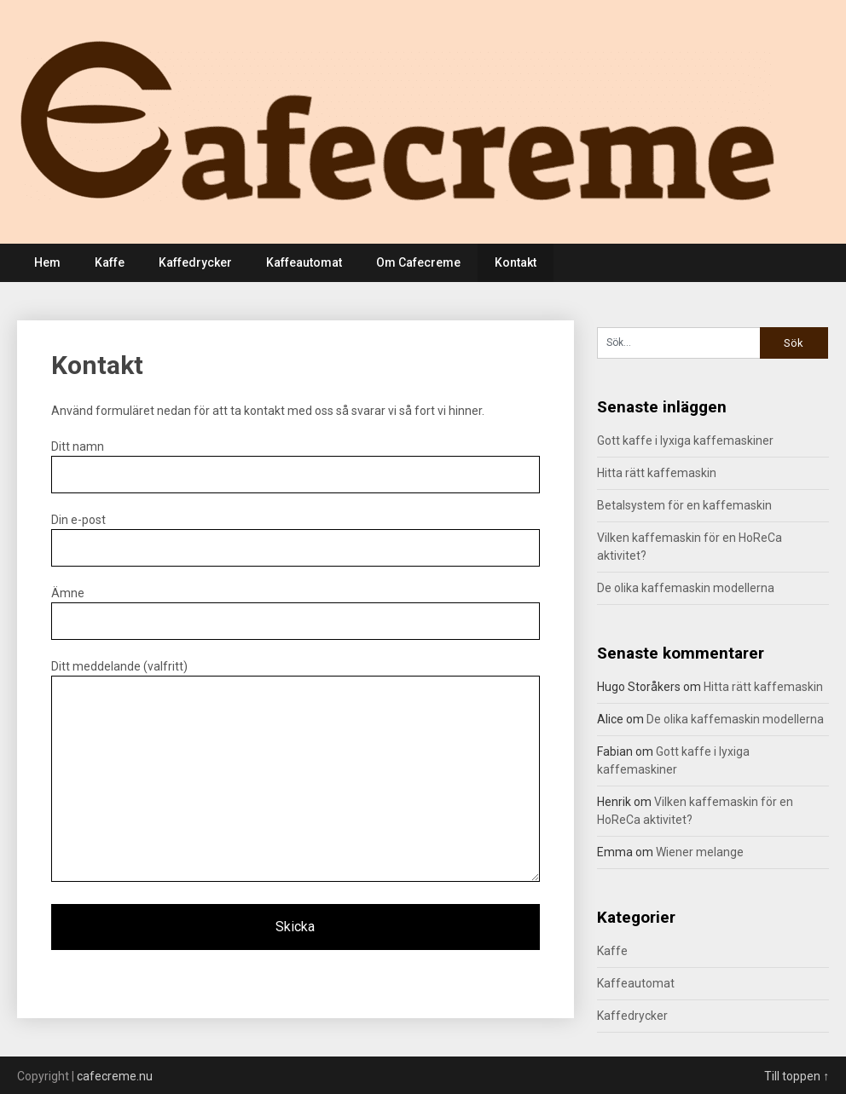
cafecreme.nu (115, 1076)
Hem (47, 262)
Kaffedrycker (195, 262)
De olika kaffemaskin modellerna (685, 588)
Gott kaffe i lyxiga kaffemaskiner (685, 440)
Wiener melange (700, 852)
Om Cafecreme (418, 262)
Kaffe (110, 262)
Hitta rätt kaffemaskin (656, 473)
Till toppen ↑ (796, 1076)
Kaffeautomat (304, 262)
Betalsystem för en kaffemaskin (684, 505)
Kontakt (515, 262)
